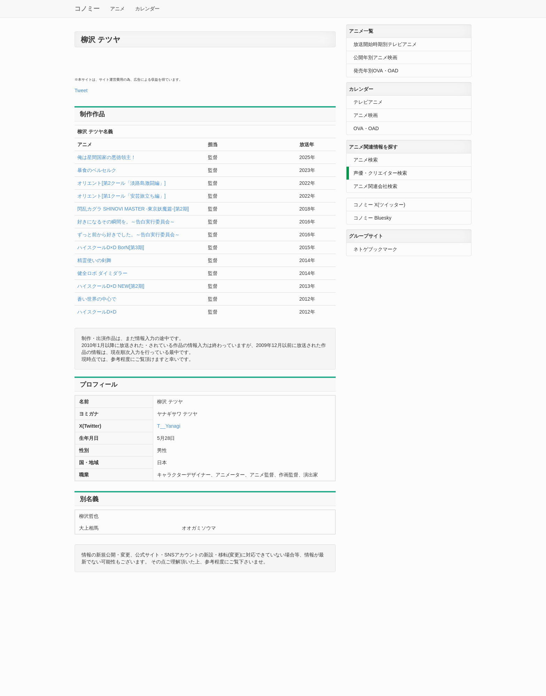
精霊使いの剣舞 (94, 260)
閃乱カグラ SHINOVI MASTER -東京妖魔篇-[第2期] (133, 209)
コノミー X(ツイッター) (379, 204)
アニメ (117, 8)
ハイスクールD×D (96, 312)
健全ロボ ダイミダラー (102, 273)
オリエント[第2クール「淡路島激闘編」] (121, 183)
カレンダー (147, 8)
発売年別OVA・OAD (375, 70)
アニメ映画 (365, 115)
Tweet (81, 90)
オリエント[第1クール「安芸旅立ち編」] (121, 196)
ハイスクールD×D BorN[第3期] (110, 247)
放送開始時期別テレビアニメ (385, 44)
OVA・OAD (366, 128)
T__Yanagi (168, 426)
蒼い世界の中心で (96, 299)
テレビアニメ (368, 102)
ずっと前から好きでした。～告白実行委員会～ (128, 234)
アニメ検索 (365, 160)
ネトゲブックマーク (375, 249)
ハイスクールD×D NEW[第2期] (111, 286)
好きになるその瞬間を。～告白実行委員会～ (126, 221)
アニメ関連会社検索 (375, 186)
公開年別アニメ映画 (375, 57)
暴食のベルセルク (96, 170)
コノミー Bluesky (372, 218)
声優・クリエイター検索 (380, 173)
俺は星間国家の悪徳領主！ (106, 157)
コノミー (87, 8)
